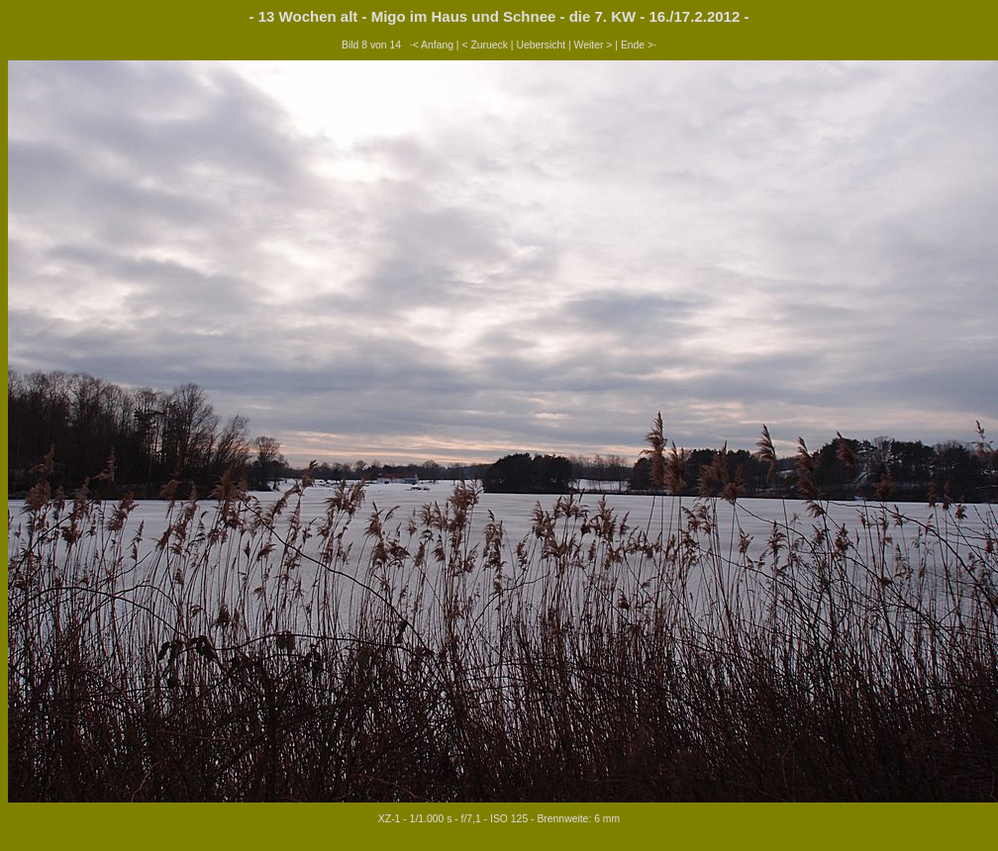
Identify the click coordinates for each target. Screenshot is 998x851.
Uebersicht (540, 45)
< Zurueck (484, 45)
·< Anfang (431, 45)
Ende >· (638, 45)
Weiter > (593, 45)
